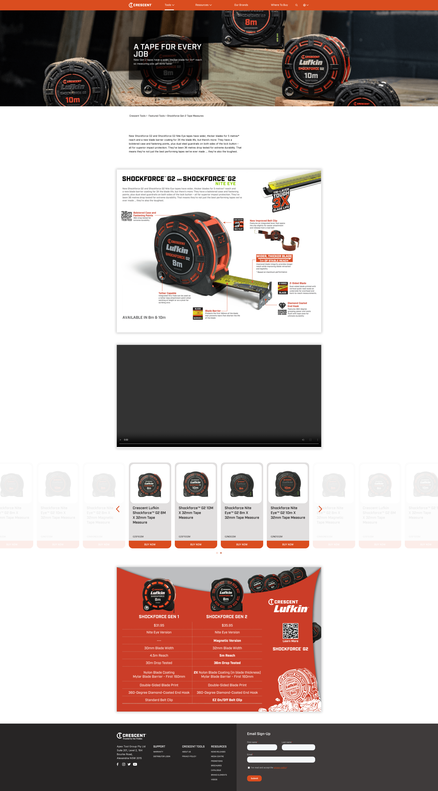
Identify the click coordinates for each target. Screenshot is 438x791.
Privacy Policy (189, 756)
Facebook (118, 764)
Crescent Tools (137, 116)
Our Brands (241, 5)
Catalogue (216, 770)
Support (159, 746)
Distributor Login (161, 756)
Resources (219, 746)
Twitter (129, 764)
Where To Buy (279, 5)
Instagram (123, 764)
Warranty (158, 752)
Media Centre (217, 756)
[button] (117, 509)
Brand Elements (219, 775)
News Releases (218, 752)
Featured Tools (157, 116)
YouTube (134, 764)
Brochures (216, 766)
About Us (186, 752)
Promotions (216, 761)
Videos (214, 779)
